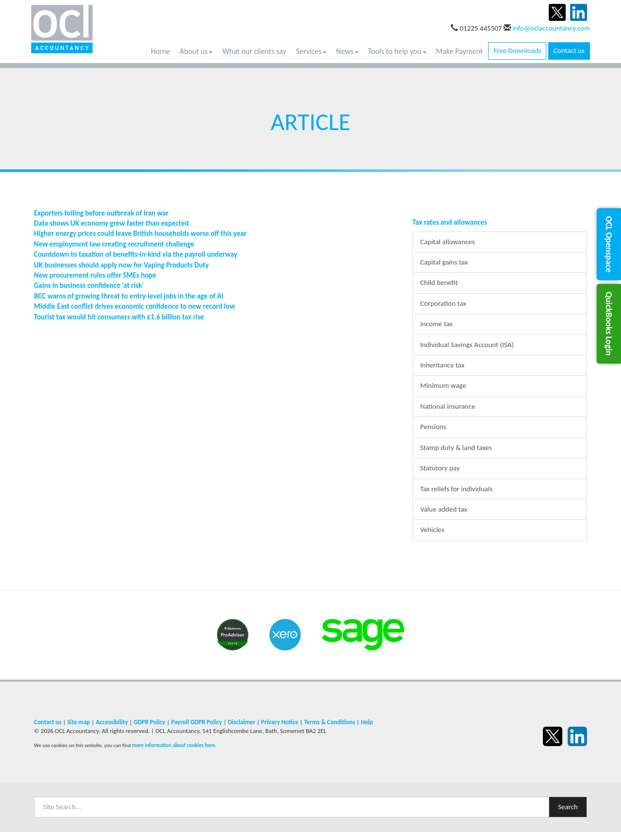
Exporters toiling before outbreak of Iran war (101, 213)
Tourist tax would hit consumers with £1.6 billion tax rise (119, 317)
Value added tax (443, 509)
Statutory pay (440, 468)
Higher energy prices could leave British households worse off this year (140, 233)
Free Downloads (517, 50)
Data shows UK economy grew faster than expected (111, 223)
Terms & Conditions (329, 722)
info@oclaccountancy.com (551, 28)
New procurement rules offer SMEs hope (95, 275)
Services (311, 51)
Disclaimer (242, 722)
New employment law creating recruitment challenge (114, 244)
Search (568, 806)
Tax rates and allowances (449, 222)
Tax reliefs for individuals (456, 488)
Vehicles (432, 529)
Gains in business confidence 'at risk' (89, 285)
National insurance (447, 406)
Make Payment (459, 51)
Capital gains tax (444, 262)
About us (196, 51)
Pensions (433, 426)
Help (367, 722)
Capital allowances (447, 241)
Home (160, 51)
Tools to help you (397, 51)
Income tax (436, 323)
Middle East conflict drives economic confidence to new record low (134, 306)
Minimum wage (443, 385)
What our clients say (254, 51)
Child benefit (439, 282)
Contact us (569, 50)
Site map (78, 722)
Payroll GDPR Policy (196, 722)
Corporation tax (443, 303)
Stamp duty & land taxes (456, 447)
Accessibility (112, 722)
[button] (609, 244)
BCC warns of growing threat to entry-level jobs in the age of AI (129, 296)
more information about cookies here (173, 745)
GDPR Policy (149, 722)
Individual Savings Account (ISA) (467, 344)
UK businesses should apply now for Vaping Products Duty (121, 265)
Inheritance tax (442, 365)
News (347, 51)
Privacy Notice (279, 722)
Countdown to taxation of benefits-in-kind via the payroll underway (135, 254)
